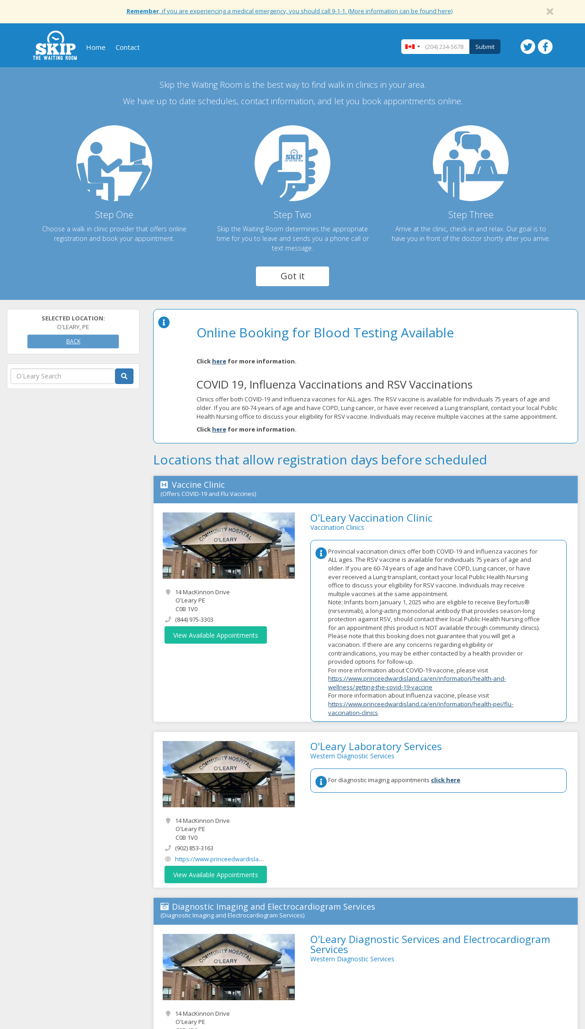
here (219, 361)
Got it (293, 276)
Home (96, 47)
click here (445, 780)
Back (73, 341)
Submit (485, 47)
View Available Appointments (215, 635)
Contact (128, 47)
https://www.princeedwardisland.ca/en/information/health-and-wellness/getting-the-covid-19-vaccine (417, 682)
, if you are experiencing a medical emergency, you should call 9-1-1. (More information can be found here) (289, 11)
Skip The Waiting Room (55, 45)
